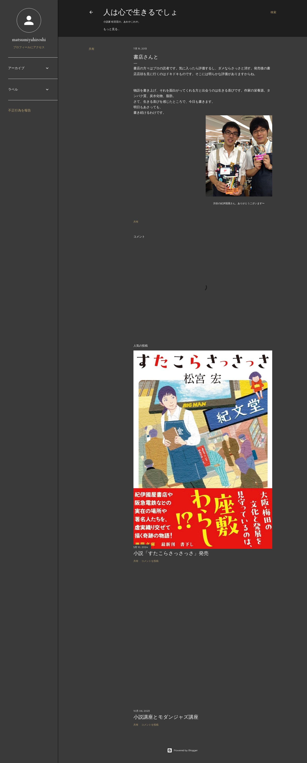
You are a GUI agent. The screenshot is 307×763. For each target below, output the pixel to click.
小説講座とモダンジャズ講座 (165, 717)
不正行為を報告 (19, 110)
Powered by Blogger (182, 750)
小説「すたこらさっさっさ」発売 (171, 553)
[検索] (273, 12)
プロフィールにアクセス (29, 47)
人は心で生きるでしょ (140, 12)
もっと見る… (111, 29)
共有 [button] (91, 49)
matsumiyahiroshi (29, 39)
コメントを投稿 (149, 560)
